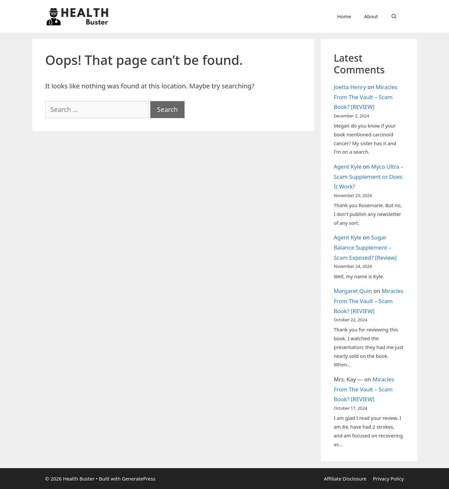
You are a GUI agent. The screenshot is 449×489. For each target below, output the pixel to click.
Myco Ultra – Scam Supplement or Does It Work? (369, 176)
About (371, 16)
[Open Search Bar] (394, 16)
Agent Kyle (348, 166)
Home (344, 16)
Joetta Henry (350, 87)
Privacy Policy (388, 478)
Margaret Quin (353, 291)
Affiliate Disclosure (345, 478)
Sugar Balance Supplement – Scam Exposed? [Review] (365, 247)
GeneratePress (139, 478)
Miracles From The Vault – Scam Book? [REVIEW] (365, 97)
